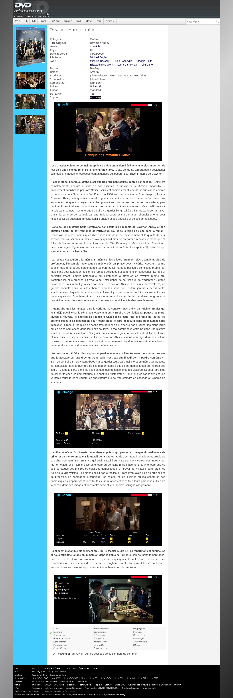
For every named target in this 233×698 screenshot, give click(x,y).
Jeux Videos (55, 21)
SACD (48, 685)
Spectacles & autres (88, 668)
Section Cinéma (39, 675)
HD (26, 21)
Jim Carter (148, 64)
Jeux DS (142, 678)
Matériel (88, 21)
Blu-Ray (36, 672)
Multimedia (82, 681)
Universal (95, 86)
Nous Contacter (149, 688)
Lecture (108, 685)
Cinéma (43, 21)
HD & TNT (37, 681)
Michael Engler (98, 57)
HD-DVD (47, 672)
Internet (177, 685)
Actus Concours (74, 688)
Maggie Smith (144, 61)
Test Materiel (60, 672)
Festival (154, 685)
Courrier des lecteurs (138, 685)
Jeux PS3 (55, 678)
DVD (33, 21)
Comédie (95, 46)
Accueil (18, 21)
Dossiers (71, 685)
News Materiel (67, 681)
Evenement (166, 685)
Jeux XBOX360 (71, 678)
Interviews (37, 685)
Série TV (59, 668)
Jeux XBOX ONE (40, 678)
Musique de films (58, 675)
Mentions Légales (130, 688)
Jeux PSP (153, 678)
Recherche (110, 21)
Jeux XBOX (106, 678)
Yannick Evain (32, 694)
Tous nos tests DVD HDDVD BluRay (102, 688)
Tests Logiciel (85, 685)
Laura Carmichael (127, 64)
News (78, 21)
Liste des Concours (54, 688)
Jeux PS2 (119, 678)
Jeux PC (94, 678)
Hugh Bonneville (123, 61)
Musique (48, 668)
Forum (99, 21)
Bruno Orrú (60, 694)
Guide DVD (120, 685)
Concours (68, 21)
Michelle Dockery (100, 61)
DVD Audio (59, 685)
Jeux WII (131, 678)
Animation (71, 668)
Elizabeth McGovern (101, 64)
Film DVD (36, 668)
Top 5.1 (98, 685)
